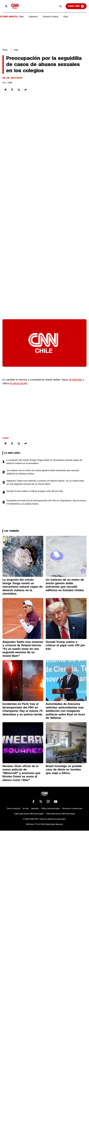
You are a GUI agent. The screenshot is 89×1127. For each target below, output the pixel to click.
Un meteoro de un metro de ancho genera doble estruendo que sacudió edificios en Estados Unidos (43, 472)
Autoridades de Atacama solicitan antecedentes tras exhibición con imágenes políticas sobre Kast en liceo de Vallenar (65, 711)
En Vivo (26, 808)
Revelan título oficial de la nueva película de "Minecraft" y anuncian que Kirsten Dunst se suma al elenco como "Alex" (21, 773)
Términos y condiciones (72, 808)
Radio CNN (76, 6)
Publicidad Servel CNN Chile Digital (29, 814)
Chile (21, 16)
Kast (65, 16)
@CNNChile (75, 379)
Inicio (5, 49)
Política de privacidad (50, 808)
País (16, 49)
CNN (9, 82)
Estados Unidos (50, 16)
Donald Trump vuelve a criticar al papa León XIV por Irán (35, 491)
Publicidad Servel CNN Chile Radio (60, 814)
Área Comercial (13, 808)
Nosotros (35, 808)
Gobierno (33, 16)
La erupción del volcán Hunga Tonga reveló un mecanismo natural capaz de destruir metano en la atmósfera (44, 461)
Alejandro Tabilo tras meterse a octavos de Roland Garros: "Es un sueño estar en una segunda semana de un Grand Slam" (45, 482)
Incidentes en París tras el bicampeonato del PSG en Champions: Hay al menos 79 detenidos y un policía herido (46, 502)
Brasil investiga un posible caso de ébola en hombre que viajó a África (64, 769)
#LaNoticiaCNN (18, 383)
